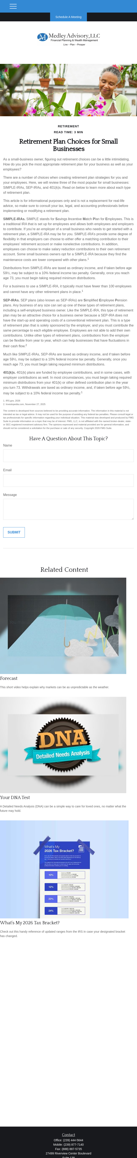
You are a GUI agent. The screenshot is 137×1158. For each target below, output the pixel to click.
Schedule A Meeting (69, 17)
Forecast (8, 678)
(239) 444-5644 (73, 1140)
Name (7, 445)
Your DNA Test (15, 797)
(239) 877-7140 (74, 1144)
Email (7, 470)
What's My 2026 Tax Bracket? (30, 923)
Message (10, 495)
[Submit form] (14, 532)
